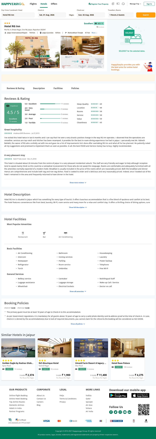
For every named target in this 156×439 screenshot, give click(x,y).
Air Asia (89, 405)
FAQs (62, 395)
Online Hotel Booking (18, 398)
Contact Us (41, 398)
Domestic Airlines (16, 405)
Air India (89, 411)
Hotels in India (15, 408)
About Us (40, 395)
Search (146, 15)
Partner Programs (16, 411)
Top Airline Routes (17, 402)
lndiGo (88, 395)
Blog (38, 405)
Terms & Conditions (68, 398)
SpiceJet (89, 402)
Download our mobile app (127, 390)
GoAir (88, 398)
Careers (40, 402)
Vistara (89, 408)
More (94, 33)
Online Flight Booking (18, 395)
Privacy (63, 402)
